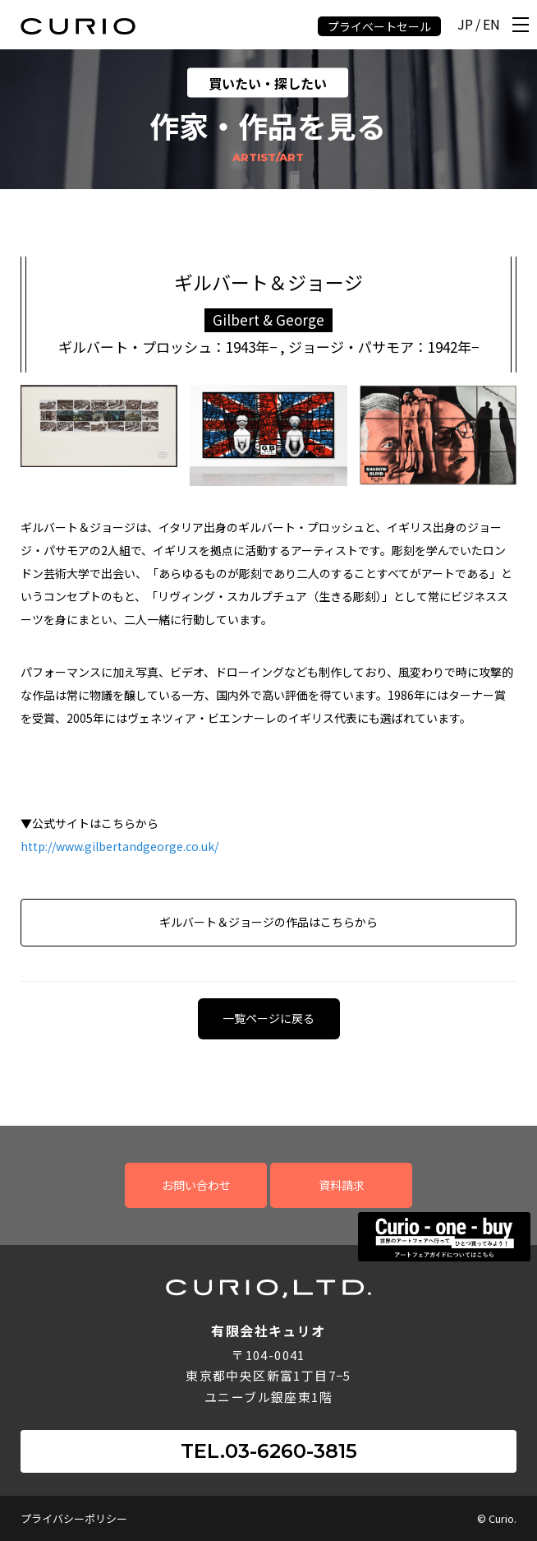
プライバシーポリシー (74, 1518)
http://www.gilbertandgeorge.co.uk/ (119, 846)
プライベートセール (379, 26)
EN (491, 25)
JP (465, 25)
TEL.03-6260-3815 (269, 1451)
